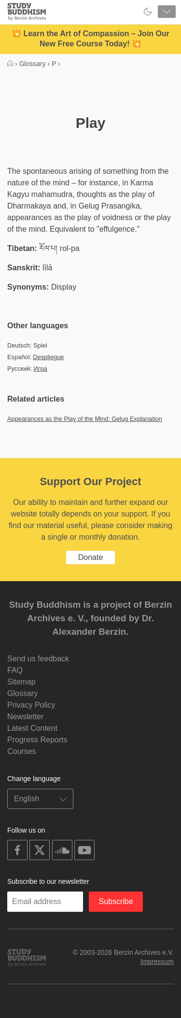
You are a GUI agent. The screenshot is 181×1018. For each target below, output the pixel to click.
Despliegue (48, 357)
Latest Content (32, 728)
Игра (40, 368)
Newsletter (25, 716)
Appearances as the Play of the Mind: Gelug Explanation (84, 418)
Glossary (22, 693)
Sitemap (21, 682)
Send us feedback (38, 659)
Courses (21, 751)
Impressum (157, 961)
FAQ (15, 670)
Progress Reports (37, 740)
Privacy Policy (31, 705)
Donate (90, 557)
